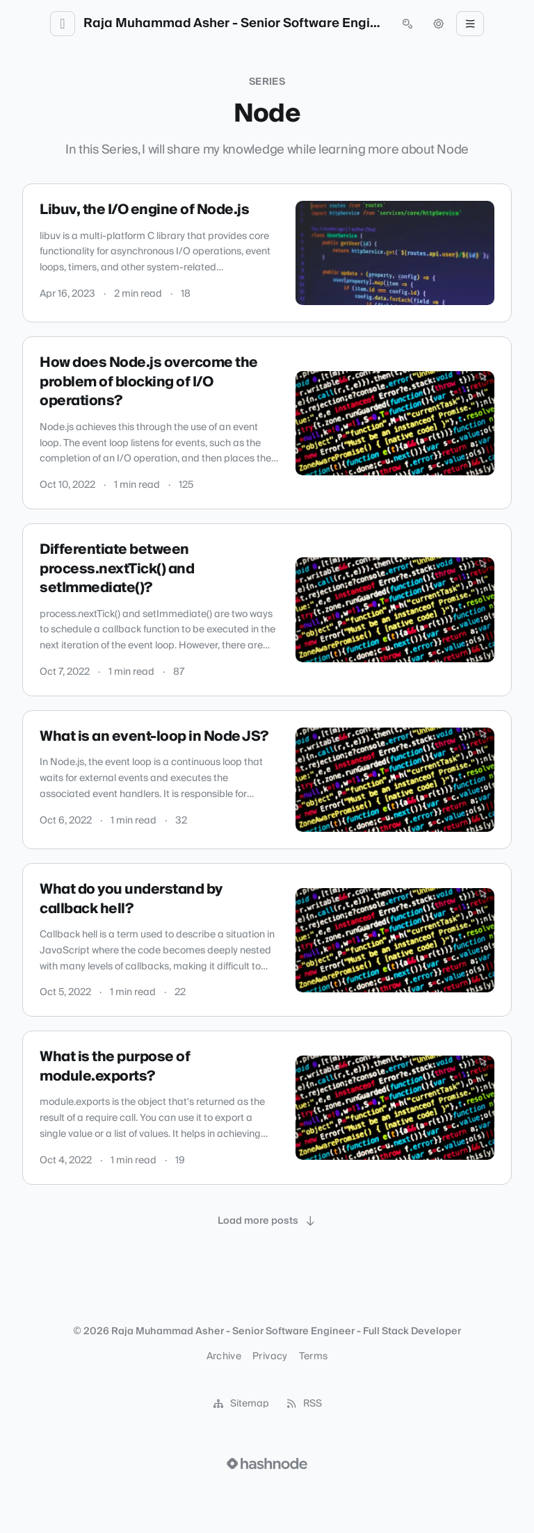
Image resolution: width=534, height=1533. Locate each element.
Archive (224, 1356)
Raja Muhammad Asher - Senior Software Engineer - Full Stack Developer (235, 23)
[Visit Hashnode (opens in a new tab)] (267, 1463)
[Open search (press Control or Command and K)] (407, 23)
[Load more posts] (267, 1221)
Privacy (269, 1356)
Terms (313, 1356)
